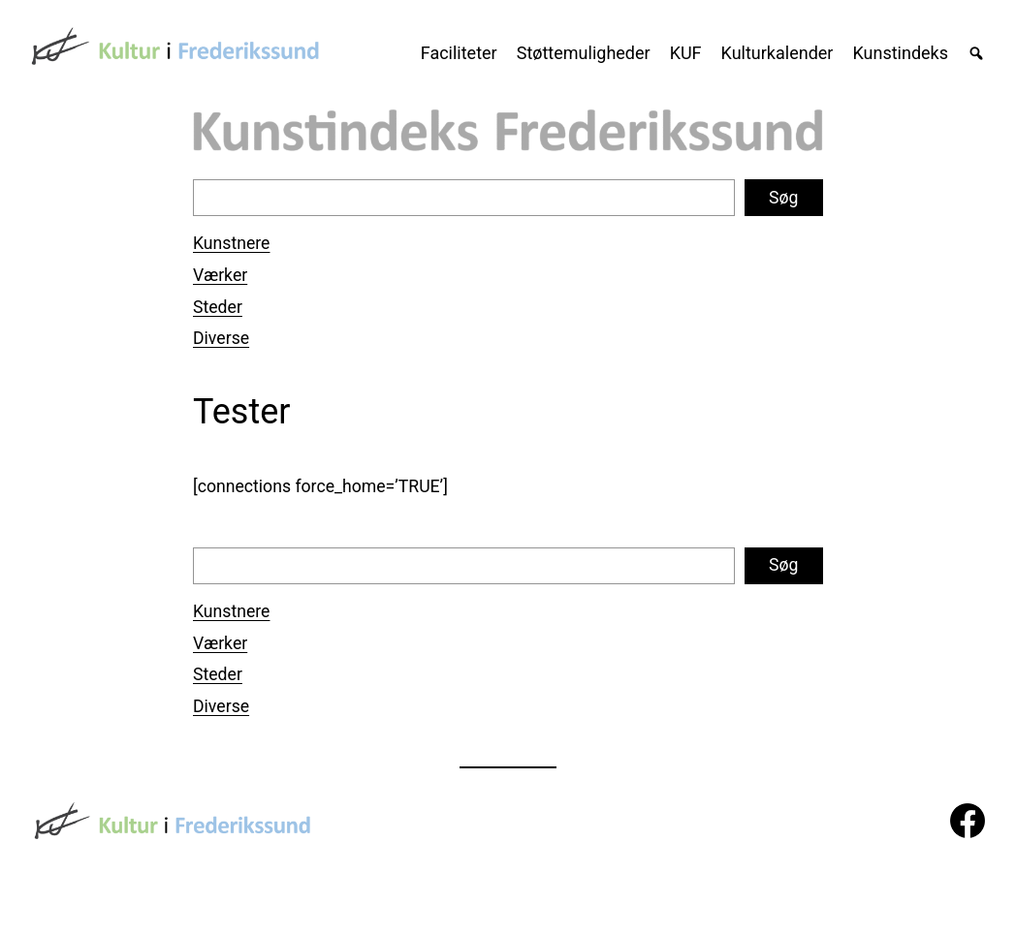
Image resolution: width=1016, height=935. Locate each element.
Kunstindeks (900, 53)
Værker (220, 275)
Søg (783, 197)
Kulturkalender (777, 53)
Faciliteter (459, 53)
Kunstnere (231, 243)
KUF (686, 53)
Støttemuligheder (584, 53)
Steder (217, 307)
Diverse (221, 338)
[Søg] (966, 53)
